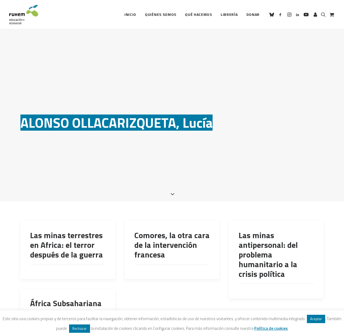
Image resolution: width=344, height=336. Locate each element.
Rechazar (79, 328)
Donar (253, 14)
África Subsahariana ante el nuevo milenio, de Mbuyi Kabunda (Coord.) (66, 303)
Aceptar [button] (316, 318)
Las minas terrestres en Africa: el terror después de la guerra (66, 231)
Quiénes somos (160, 14)
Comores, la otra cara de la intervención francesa (172, 231)
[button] (272, 14)
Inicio (130, 14)
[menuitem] (130, 14)
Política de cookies (271, 328)
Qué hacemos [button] (198, 14)
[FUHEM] (23, 14)
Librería (229, 14)
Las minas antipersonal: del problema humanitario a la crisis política (268, 240)
